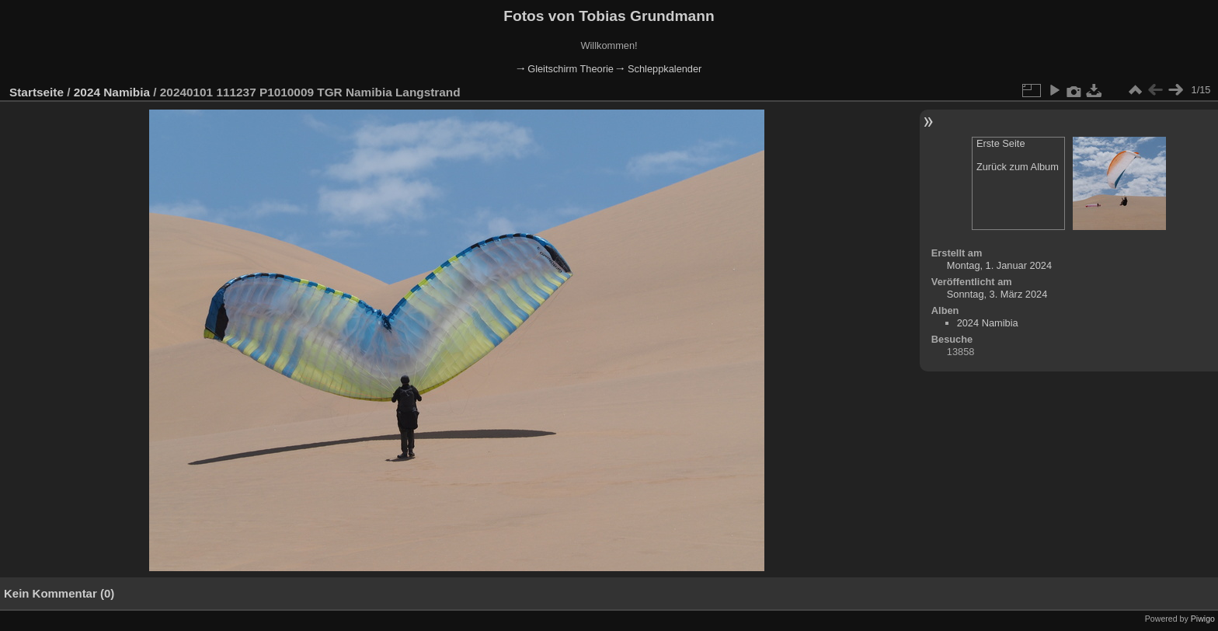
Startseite (36, 92)
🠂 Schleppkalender (658, 69)
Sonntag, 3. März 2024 (997, 294)
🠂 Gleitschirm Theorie (565, 69)
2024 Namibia (112, 92)
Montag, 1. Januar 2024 (999, 265)
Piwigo (1203, 618)
